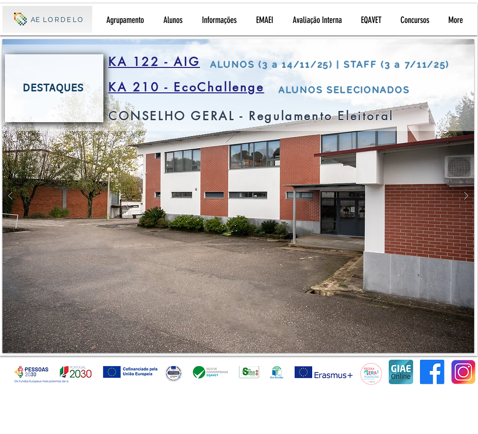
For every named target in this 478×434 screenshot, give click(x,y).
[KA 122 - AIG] (157, 61)
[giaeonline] (401, 372)
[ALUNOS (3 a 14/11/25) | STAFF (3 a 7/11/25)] (336, 64)
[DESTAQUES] (54, 88)
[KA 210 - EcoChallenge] (190, 87)
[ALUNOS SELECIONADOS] (371, 89)
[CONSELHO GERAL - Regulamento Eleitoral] (277, 116)
